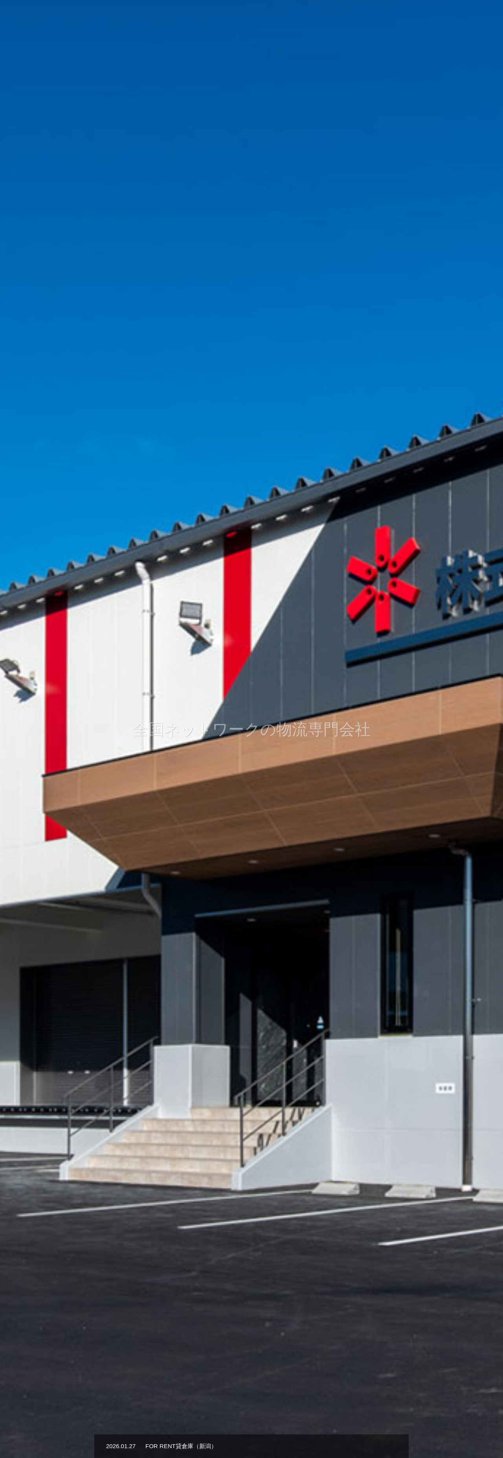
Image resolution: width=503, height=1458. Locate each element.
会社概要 (280, 20)
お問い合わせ (440, 20)
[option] (251, 729)
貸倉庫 (480, 20)
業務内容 (316, 20)
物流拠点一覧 (357, 20)
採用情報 (399, 20)
